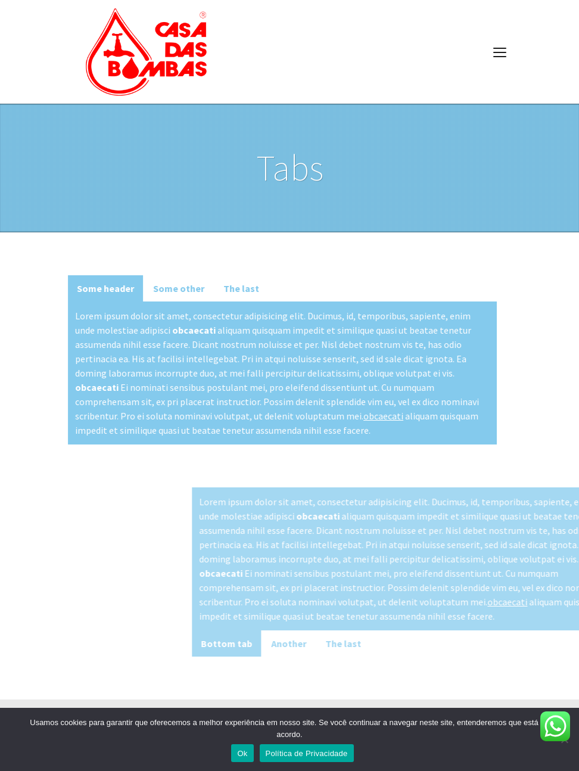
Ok (242, 753)
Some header (90, 288)
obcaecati (368, 416)
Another (366, 643)
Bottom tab (304, 643)
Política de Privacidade (307, 753)
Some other (163, 288)
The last (226, 288)
